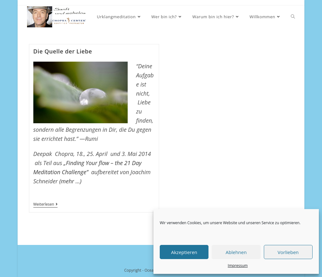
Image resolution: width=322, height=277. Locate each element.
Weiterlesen (45, 205)
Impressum (237, 265)
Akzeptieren (184, 252)
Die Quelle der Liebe (62, 51)
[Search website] (293, 16)
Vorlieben (288, 252)
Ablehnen (236, 252)
